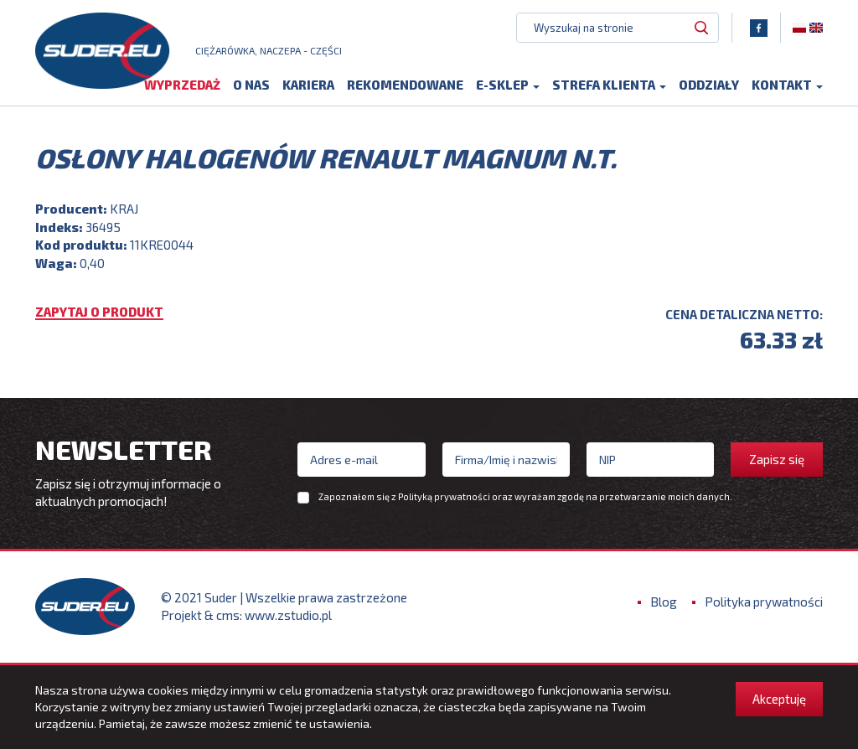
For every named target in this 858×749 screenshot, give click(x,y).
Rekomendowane (405, 85)
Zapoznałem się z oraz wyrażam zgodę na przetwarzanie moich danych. (525, 497)
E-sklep (508, 85)
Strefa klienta (609, 85)
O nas (251, 85)
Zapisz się (776, 459)
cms (228, 615)
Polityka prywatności (764, 602)
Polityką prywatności (444, 496)
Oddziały (709, 85)
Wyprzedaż (182, 85)
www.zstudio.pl (288, 615)
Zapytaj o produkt (99, 313)
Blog (663, 602)
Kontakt (787, 85)
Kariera (308, 85)
